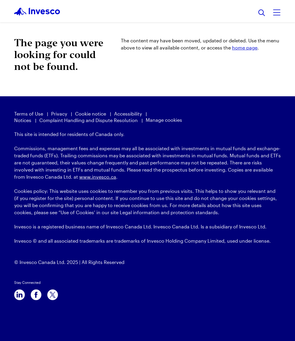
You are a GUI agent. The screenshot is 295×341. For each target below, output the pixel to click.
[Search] (262, 13)
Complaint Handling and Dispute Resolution (88, 120)
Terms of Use (28, 113)
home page (244, 47)
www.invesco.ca (97, 177)
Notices (22, 120)
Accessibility (128, 113)
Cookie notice (90, 113)
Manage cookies (164, 120)
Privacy (59, 113)
